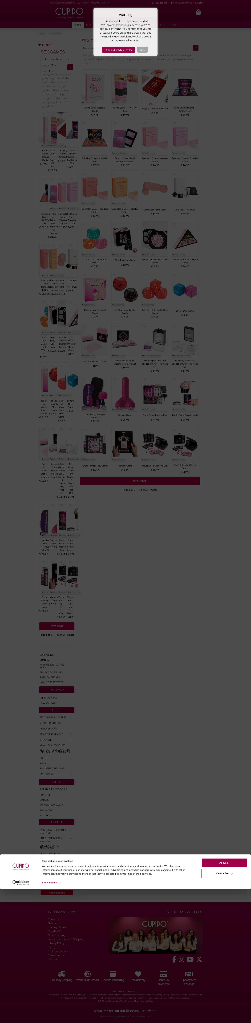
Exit (142, 49)
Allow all (224, 997)
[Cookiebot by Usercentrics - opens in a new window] (21, 1016)
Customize (224, 1007)
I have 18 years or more (118, 49)
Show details (49, 1016)
